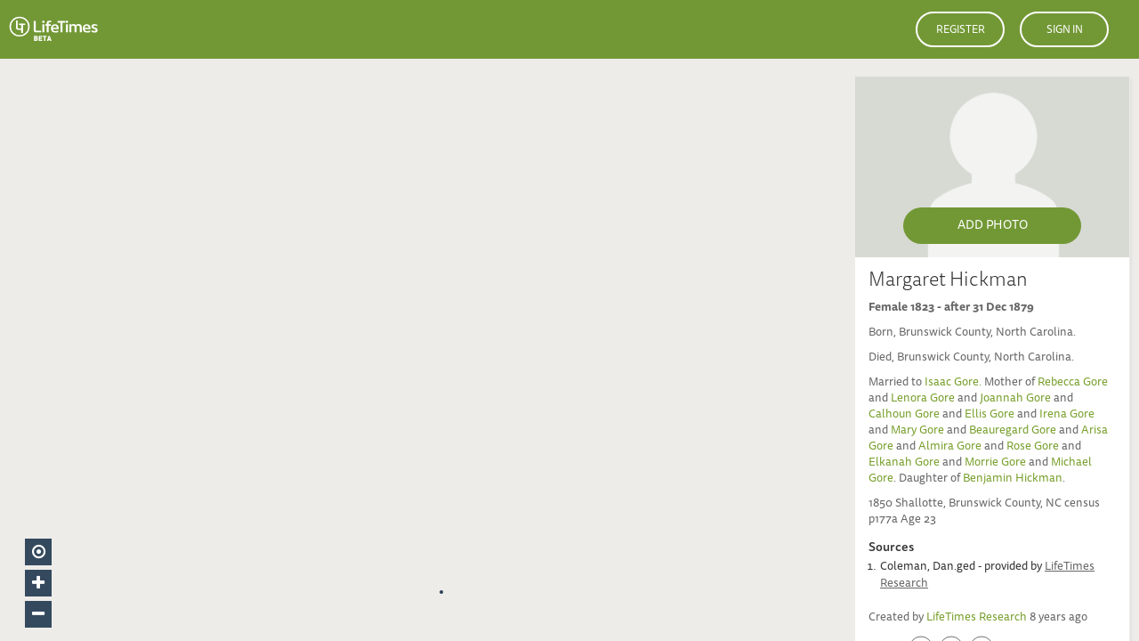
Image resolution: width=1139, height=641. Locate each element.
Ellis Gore (989, 415)
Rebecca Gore (1073, 383)
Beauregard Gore (1012, 431)
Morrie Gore (995, 463)
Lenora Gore (923, 399)
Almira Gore (949, 447)
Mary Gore (917, 431)
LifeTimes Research (976, 618)
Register (960, 30)
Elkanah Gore (904, 463)
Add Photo (992, 226)
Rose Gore (1032, 447)
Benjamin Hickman (1012, 479)
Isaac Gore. (954, 383)
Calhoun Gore (904, 415)
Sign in (1064, 30)
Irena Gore (1067, 415)
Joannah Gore (1015, 399)
